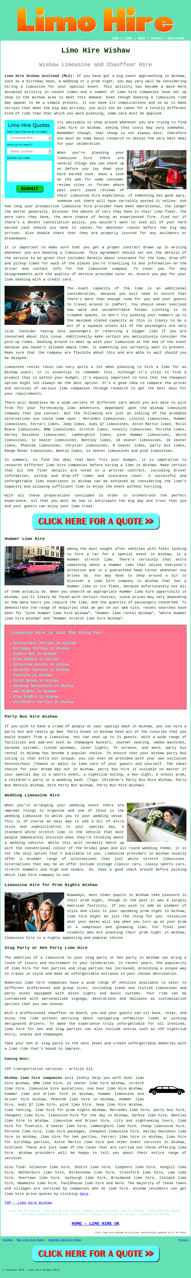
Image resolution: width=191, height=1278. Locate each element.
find (20, 1167)
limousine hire (85, 196)
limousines (15, 424)
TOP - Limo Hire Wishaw (28, 1203)
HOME (115, 38)
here (84, 1194)
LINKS (128, 38)
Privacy (183, 1240)
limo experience (51, 481)
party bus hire (169, 1110)
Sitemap (8, 1240)
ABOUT (142, 38)
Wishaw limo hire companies (33, 1078)
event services (145, 1142)
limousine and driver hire (81, 1121)
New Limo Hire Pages (30, 1240)
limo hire (67, 128)
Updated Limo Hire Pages (64, 1240)
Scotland (13, 1147)
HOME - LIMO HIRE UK (95, 1223)
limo (71, 408)
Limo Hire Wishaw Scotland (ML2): (39, 76)
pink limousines (156, 451)
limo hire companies (46, 983)
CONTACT (157, 38)
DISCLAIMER (176, 38)
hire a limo (157, 367)
